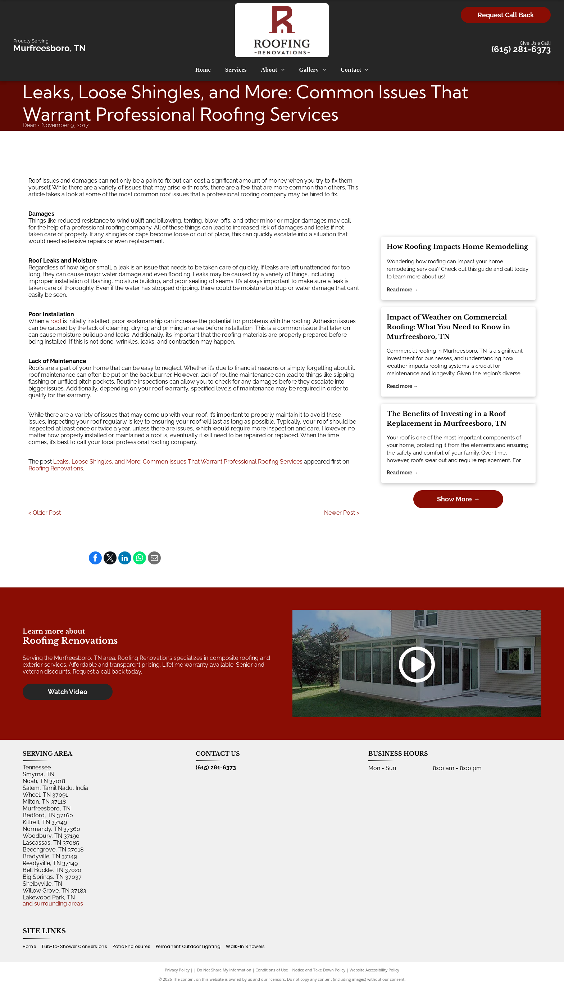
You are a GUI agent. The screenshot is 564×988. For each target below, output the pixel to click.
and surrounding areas (53, 903)
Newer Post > (341, 512)
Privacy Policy (177, 970)
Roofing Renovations (55, 468)
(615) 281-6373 (521, 49)
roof (56, 321)
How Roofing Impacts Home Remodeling (457, 247)
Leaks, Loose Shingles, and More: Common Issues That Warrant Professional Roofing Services (178, 461)
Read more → (402, 289)
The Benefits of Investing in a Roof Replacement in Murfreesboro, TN (446, 419)
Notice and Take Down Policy (319, 970)
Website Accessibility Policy (374, 970)
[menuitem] (203, 70)
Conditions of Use (271, 970)
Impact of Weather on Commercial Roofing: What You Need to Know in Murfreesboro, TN (448, 327)
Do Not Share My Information (224, 970)
